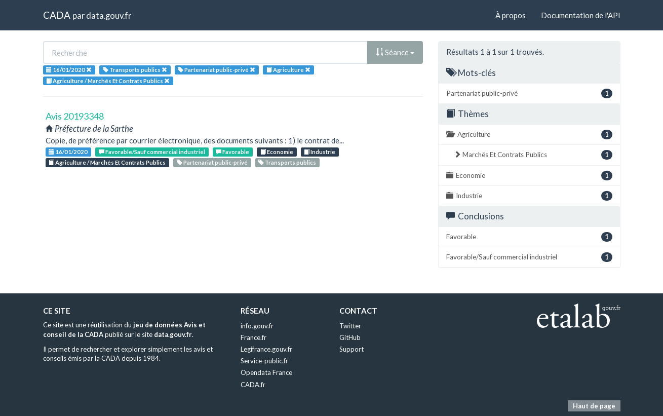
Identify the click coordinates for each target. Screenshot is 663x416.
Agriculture (529, 134)
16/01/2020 (68, 151)
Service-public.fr (264, 361)
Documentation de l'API (580, 15)
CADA (56, 15)
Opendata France (266, 372)
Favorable (232, 151)
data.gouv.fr (108, 15)
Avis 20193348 (75, 116)
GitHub (350, 337)
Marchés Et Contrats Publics (533, 155)
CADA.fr (253, 385)
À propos (510, 15)
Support (351, 349)
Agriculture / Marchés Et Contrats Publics (107, 162)
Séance (395, 52)
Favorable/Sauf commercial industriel (152, 151)
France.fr (253, 337)
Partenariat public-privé (212, 162)
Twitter (350, 326)
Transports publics (287, 162)
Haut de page (594, 406)
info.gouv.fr (257, 326)
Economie (276, 151)
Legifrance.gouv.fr (266, 349)
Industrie (319, 151)
